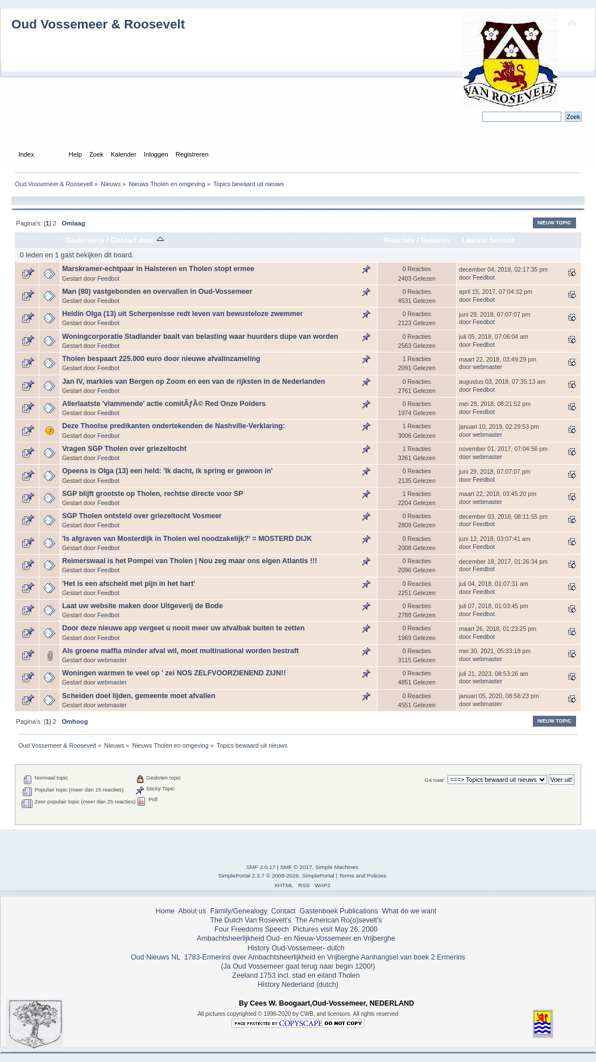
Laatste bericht (488, 240)
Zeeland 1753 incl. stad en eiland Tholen (295, 975)
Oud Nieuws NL (155, 957)
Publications (359, 911)
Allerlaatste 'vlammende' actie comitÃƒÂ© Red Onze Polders (164, 404)
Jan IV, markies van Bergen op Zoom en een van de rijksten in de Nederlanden (193, 382)
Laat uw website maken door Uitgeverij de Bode (142, 606)
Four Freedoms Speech (251, 929)
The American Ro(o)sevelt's (338, 920)
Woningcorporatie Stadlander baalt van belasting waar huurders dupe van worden (200, 337)
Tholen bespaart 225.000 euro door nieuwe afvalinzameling (161, 359)
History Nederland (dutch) (298, 985)
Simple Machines (336, 867)
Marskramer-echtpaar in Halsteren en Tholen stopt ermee (158, 269)
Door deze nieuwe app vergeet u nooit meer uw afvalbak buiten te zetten (183, 628)
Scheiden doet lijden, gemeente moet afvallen (139, 696)
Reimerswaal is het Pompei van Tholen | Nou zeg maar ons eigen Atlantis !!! (189, 561)
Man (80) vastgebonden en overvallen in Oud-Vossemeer (157, 292)
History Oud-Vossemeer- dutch (295, 948)
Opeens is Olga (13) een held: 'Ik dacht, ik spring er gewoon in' (167, 471)
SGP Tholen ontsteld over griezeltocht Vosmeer (142, 516)
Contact (283, 911)
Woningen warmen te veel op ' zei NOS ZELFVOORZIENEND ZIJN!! (173, 673)
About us (192, 911)
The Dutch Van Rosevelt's (250, 920)
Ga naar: (434, 780)
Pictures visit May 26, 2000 (335, 929)
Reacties (399, 240)
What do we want (409, 911)
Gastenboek (319, 911)
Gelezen (435, 240)
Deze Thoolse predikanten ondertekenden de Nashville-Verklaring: (173, 426)
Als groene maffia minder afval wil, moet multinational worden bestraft (180, 651)
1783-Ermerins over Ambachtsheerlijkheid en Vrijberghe (270, 957)
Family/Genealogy (238, 911)
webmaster (487, 366)
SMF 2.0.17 (261, 867)
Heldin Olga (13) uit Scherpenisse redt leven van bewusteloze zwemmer (182, 314)
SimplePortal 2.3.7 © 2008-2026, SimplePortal (276, 875)
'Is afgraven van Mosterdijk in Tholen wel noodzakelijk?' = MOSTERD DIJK (187, 539)
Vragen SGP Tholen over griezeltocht (124, 449)
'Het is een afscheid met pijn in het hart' (128, 584)
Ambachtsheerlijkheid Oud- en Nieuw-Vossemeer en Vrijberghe (296, 938)
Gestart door (137, 240)
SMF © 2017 (296, 867)
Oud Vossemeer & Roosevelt (98, 24)
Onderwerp (85, 240)
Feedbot (108, 278)
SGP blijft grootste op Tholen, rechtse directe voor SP (152, 494)
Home (165, 911)
